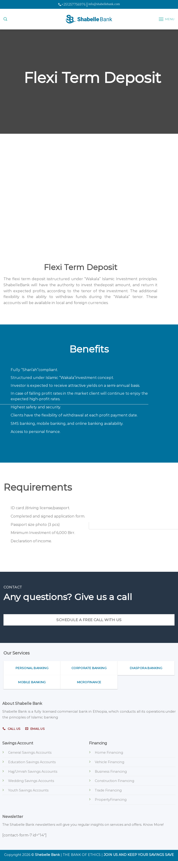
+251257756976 (72, 4)
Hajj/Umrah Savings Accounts (32, 771)
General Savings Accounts (29, 752)
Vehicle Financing (109, 762)
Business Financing (111, 771)
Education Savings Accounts (32, 762)
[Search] (5, 19)
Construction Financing (114, 781)
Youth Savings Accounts (28, 790)
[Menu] (166, 19)
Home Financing (109, 752)
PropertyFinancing (111, 799)
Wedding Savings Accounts (31, 781)
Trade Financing (108, 790)
